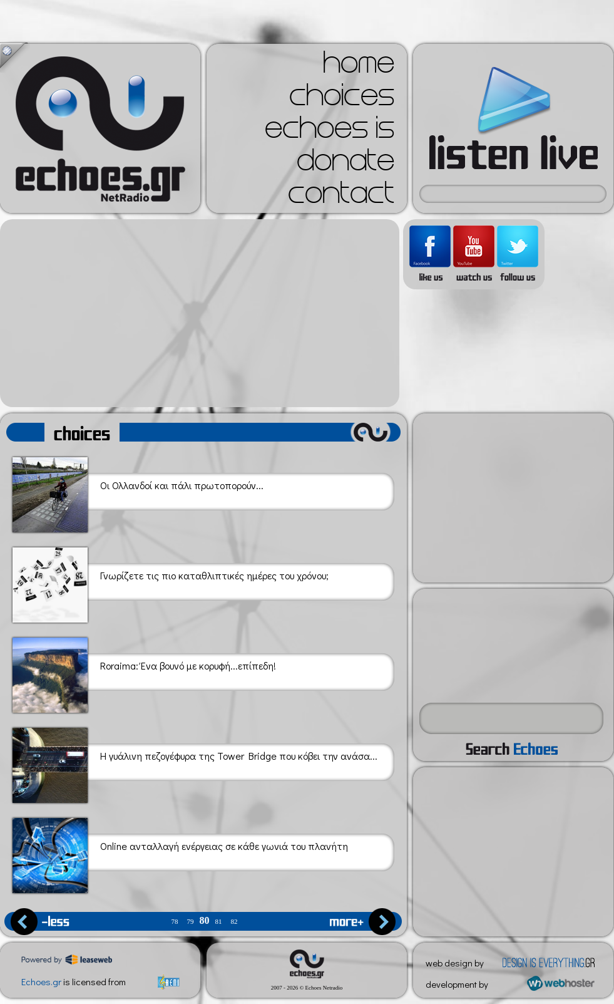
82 (234, 921)
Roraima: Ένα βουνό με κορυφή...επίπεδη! (144, 673)
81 (218, 921)
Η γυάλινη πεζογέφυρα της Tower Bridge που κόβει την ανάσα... (195, 763)
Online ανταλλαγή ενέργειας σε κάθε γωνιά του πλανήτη (180, 853)
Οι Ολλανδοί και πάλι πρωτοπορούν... (138, 492)
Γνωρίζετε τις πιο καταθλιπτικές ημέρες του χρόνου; (171, 582)
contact (341, 196)
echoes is (329, 131)
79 (190, 921)
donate (345, 164)
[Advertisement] (199, 313)
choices (341, 99)
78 (174, 921)
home (358, 66)
